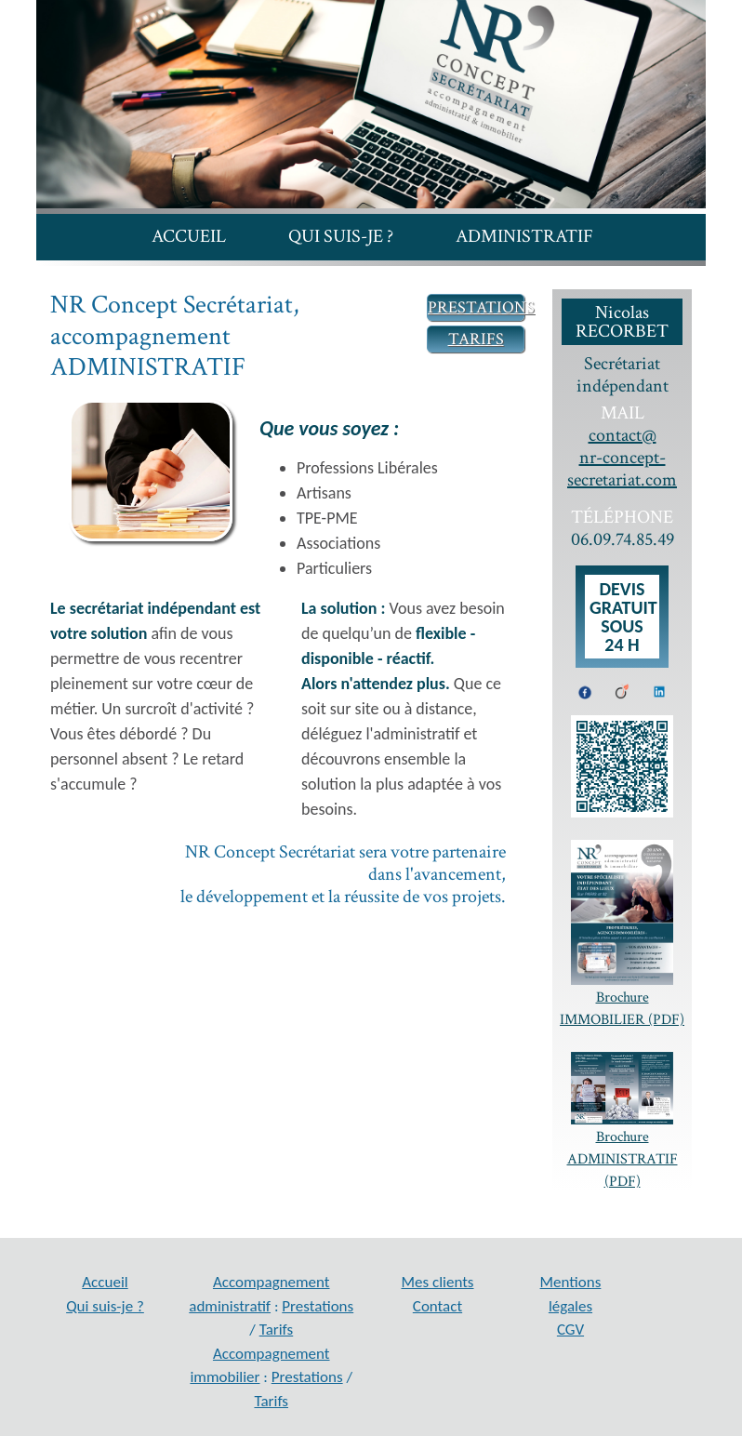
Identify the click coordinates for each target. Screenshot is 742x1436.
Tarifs (276, 1329)
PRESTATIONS (481, 307)
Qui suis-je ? (340, 236)
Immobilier (211, 274)
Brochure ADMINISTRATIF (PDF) (622, 1121)
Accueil (189, 236)
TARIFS (476, 339)
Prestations (317, 1306)
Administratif (524, 236)
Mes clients (383, 274)
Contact (544, 274)
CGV (570, 1329)
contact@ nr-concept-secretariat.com (622, 457)
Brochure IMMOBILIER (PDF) (622, 935)
